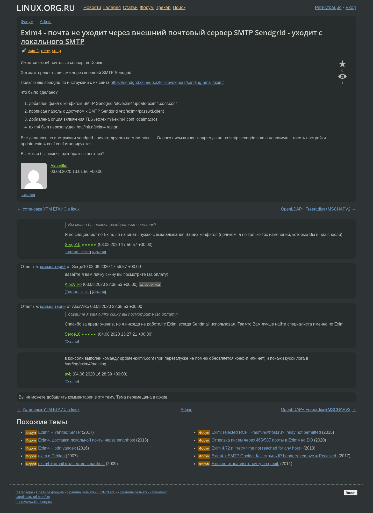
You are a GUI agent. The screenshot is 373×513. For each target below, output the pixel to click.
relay (45, 50)
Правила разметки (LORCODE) (92, 492)
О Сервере (24, 492)
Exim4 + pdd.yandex (57, 448)
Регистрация (328, 7)
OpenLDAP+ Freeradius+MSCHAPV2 (315, 209)
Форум (147, 7)
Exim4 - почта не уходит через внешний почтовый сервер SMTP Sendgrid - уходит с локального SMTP (171, 36)
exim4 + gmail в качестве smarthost (71, 463)
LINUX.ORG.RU (46, 7)
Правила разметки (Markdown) (144, 492)
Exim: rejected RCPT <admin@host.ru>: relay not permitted (266, 432)
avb (68, 374)
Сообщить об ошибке (33, 497)
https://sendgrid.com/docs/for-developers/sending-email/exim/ (167, 82)
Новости (92, 7)
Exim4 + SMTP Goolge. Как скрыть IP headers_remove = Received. (274, 456)
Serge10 (73, 244)
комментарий (53, 266)
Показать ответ (78, 252)
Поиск (179, 7)
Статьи (130, 7)
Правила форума (50, 492)
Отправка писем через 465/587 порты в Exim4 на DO (262, 440)
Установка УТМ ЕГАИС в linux (51, 209)
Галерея (112, 7)
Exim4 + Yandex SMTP (59, 432)
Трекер (163, 7)
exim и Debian (51, 456)
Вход (351, 7)
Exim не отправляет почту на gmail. (245, 463)
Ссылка (28, 195)
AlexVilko (59, 166)
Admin (46, 21)
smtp (56, 50)
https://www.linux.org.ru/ (34, 502)
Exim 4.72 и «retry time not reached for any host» (256, 448)
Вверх (350, 493)
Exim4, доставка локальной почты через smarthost (86, 440)
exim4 (33, 50)
